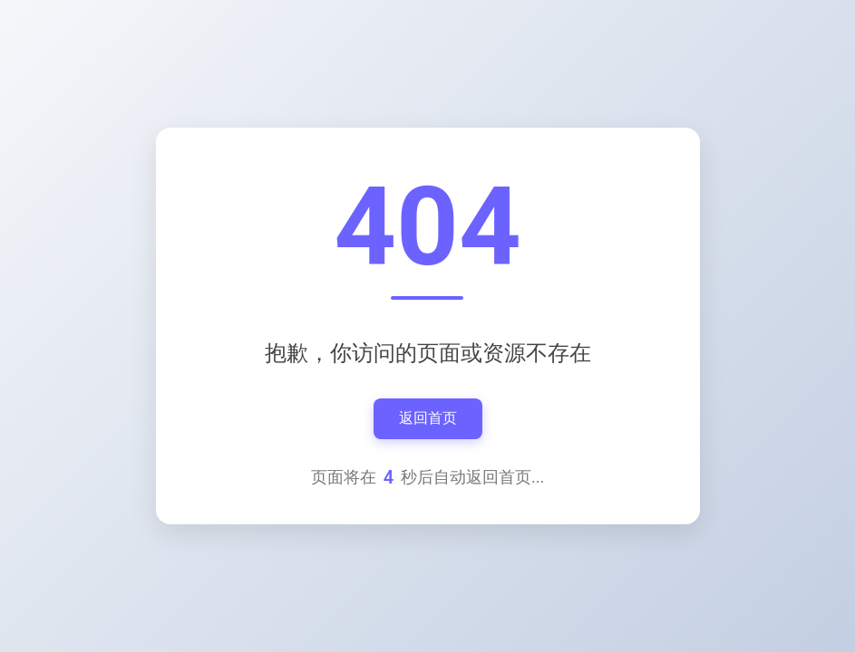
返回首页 (428, 418)
